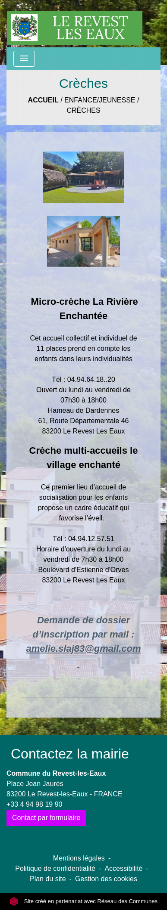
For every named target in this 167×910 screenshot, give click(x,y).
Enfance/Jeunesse (99, 100)
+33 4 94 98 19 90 (34, 804)
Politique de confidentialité (55, 868)
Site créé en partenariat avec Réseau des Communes (83, 901)
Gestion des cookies (106, 878)
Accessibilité (123, 868)
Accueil (43, 100)
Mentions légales (79, 858)
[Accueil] (74, 24)
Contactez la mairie (70, 753)
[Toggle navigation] (24, 59)
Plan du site (48, 878)
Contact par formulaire (46, 817)
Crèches (83, 110)
